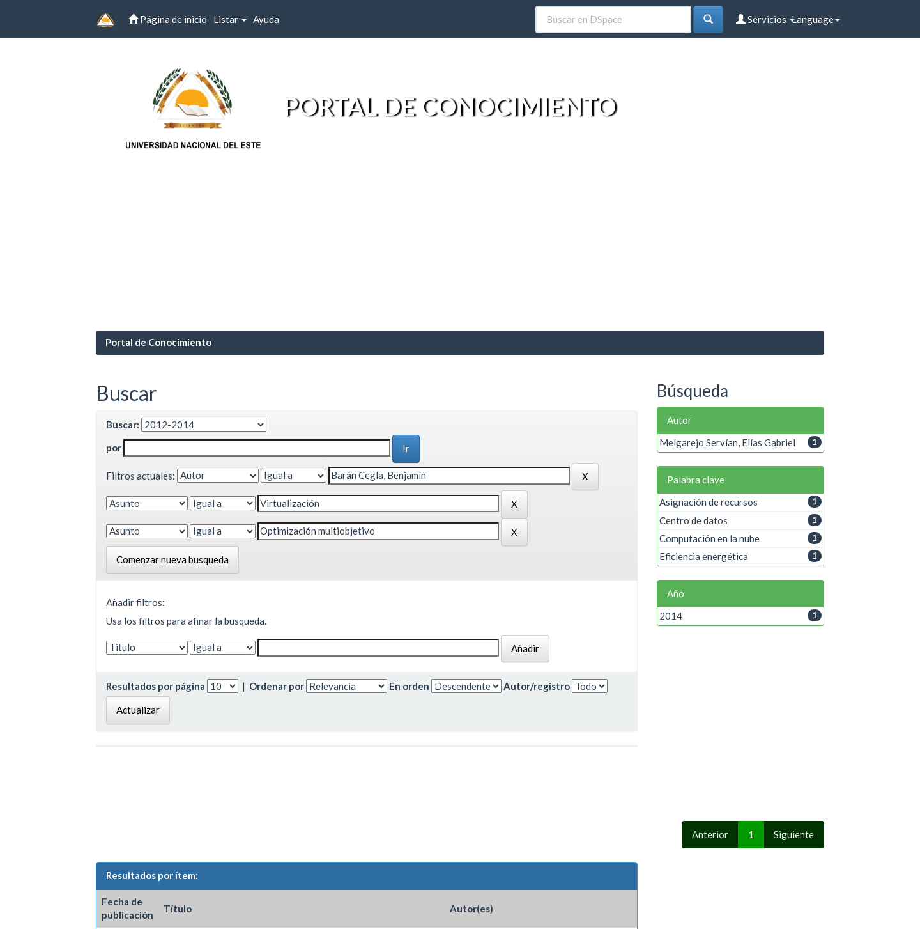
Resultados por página (155, 686)
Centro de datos (693, 520)
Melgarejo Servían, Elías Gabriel (727, 442)
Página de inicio (167, 19)
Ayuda (266, 19)
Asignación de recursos (708, 502)
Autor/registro (536, 686)
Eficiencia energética (703, 556)
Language (816, 19)
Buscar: (122, 424)
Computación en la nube (709, 538)
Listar (230, 19)
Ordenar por (276, 686)
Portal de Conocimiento (158, 342)
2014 (670, 615)
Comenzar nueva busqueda (172, 559)
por (113, 447)
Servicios (765, 19)
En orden (409, 686)
